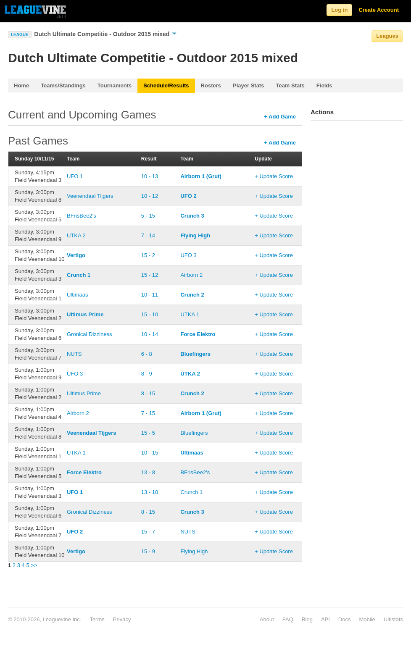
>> (34, 565)
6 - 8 (146, 354)
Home (21, 85)
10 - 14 (149, 334)
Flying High (195, 235)
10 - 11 (149, 295)
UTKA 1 (189, 314)
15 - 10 (149, 314)
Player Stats (248, 85)
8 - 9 (146, 374)
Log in (339, 10)
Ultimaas (77, 295)
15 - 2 (148, 255)
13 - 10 (149, 492)
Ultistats (393, 619)
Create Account (378, 10)
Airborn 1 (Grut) (200, 176)
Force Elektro (197, 334)
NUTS (74, 354)
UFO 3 (188, 255)
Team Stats (290, 85)
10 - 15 (149, 452)
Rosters (211, 85)
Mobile (367, 619)
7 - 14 (148, 235)
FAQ (287, 619)
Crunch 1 (78, 275)
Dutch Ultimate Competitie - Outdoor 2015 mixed (105, 34)
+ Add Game (280, 116)
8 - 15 (148, 393)
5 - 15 (148, 216)
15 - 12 (149, 275)
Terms (97, 619)
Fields (324, 85)
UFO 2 (188, 196)
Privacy (122, 619)
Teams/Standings (63, 85)
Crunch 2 (192, 295)
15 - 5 (148, 433)
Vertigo (76, 255)
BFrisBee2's (81, 216)
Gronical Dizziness (89, 334)
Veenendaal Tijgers (90, 196)
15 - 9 (148, 551)
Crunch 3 (192, 216)
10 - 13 (149, 176)
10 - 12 (149, 196)
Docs (344, 619)
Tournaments (114, 85)
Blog (307, 619)
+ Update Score (274, 176)
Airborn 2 (191, 275)
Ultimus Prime (85, 314)
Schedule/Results (166, 85)
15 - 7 (148, 531)
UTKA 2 (76, 235)
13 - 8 (148, 472)
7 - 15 (148, 413)
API (325, 619)
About (267, 619)
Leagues (387, 36)
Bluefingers (195, 354)
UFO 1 (75, 176)
